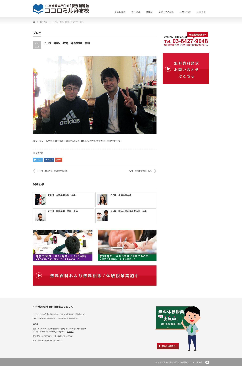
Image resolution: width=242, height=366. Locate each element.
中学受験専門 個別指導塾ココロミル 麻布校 (184, 362)
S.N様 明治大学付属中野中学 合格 (128, 211)
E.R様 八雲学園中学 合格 (61, 195)
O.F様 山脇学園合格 (121, 195)
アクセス (70, 332)
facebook (207, 362)
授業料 (149, 12)
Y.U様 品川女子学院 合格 (140, 171)
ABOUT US (185, 12)
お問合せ (201, 12)
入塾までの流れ (166, 12)
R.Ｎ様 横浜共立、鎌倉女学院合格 (52, 171)
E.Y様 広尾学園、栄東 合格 (63, 211)
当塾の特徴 (119, 12)
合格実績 (43, 22)
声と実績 (135, 12)
